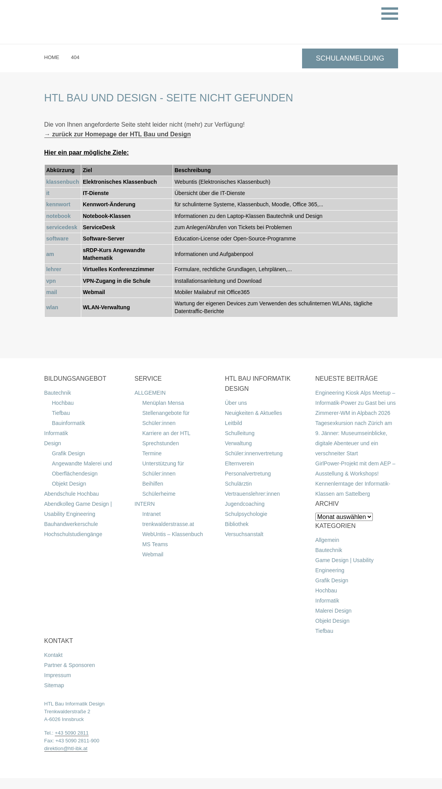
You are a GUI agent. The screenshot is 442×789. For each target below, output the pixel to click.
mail (51, 292)
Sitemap (54, 685)
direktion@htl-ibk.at (65, 748)
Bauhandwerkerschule (71, 524)
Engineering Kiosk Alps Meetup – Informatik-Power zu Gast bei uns (355, 398)
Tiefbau (61, 413)
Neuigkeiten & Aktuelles (253, 413)
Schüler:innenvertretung (254, 453)
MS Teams (155, 544)
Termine (152, 453)
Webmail (152, 554)
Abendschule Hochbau (71, 494)
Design (52, 443)
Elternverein (239, 463)
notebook (58, 216)
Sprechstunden (160, 443)
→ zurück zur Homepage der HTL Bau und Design (117, 134)
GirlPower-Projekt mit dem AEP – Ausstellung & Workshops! (355, 468)
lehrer (53, 269)
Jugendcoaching (245, 504)
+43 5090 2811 (72, 733)
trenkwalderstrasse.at (168, 524)
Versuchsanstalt (244, 534)
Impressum (57, 675)
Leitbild (233, 423)
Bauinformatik (69, 423)
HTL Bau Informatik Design (74, 704)
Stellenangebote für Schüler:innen (165, 418)
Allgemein (327, 540)
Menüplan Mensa (163, 403)
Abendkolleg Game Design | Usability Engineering (78, 509)
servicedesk (61, 227)
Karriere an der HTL (166, 433)
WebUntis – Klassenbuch (172, 534)
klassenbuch (62, 182)
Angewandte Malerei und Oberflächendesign (82, 468)
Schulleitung (240, 433)
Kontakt (53, 655)
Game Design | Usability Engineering (344, 565)
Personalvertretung (248, 473)
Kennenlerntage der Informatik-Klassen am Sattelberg (352, 489)
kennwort (58, 204)
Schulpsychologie (246, 514)
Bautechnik (57, 393)
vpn (51, 281)
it (48, 193)
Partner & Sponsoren (69, 665)
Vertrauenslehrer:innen (252, 494)
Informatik (56, 433)
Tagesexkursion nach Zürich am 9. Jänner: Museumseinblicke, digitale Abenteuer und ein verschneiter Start (353, 438)
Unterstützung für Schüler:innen (163, 468)
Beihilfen (152, 484)
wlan (52, 307)
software (57, 238)
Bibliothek (237, 524)
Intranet (151, 514)
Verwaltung (238, 443)
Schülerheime (159, 494)
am (50, 254)
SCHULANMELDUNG (350, 58)
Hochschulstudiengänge (73, 534)
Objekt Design (69, 484)
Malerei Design (333, 611)
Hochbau (63, 403)
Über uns (236, 403)
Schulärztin (238, 484)
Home (51, 57)
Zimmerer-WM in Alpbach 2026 (352, 413)
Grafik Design (68, 453)
